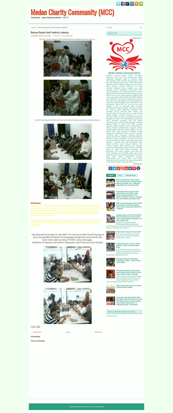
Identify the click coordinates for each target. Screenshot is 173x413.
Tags (120, 175)
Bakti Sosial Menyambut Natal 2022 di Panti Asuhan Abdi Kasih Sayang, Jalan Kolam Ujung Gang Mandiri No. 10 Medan (129, 206)
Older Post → (99, 332)
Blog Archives (131, 175)
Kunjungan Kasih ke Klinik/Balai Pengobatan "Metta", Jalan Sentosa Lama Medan (128, 260)
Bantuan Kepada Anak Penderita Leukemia (50, 32)
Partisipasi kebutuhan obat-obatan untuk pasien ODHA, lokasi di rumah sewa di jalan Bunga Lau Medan (128, 272)
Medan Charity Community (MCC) (72, 12)
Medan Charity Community (42, 36)
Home (33, 27)
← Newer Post (36, 332)
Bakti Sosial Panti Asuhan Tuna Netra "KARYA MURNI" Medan (128, 286)
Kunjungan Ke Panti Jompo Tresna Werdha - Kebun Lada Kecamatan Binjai (128, 245)
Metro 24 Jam (112, 316)
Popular (111, 175)
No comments (68, 36)
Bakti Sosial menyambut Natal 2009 (128, 232)
